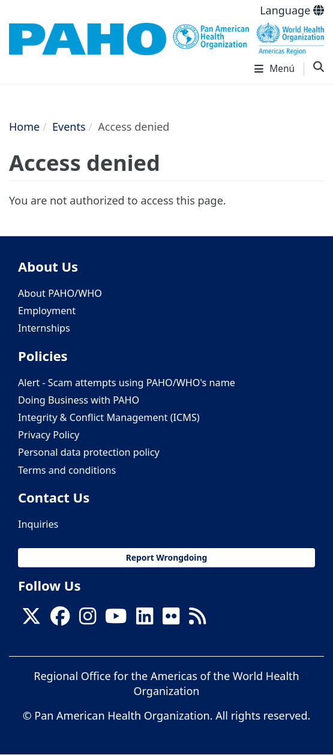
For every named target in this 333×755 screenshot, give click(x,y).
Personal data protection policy (89, 452)
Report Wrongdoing (167, 557)
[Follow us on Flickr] (171, 619)
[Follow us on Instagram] (87, 619)
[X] (31, 619)
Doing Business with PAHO (78, 400)
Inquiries (38, 524)
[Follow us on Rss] (197, 619)
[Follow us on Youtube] (116, 619)
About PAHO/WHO (60, 293)
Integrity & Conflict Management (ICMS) (109, 417)
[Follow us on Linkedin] (144, 619)
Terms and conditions (67, 470)
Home (24, 126)
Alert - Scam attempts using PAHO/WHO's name (126, 382)
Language (292, 10)
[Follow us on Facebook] (60, 619)
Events (69, 126)
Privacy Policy (48, 434)
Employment (47, 310)
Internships (44, 328)
